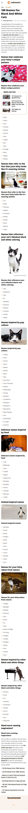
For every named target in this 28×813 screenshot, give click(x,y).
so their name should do (15, 43)
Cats (2, 7)
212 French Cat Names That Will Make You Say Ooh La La (18, 103)
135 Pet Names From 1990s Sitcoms (13, 768)
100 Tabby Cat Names (16, 110)
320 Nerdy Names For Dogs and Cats (13, 781)
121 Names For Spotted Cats (17, 97)
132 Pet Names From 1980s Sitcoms (13, 772)
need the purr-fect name (10, 35)
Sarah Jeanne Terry (8, 20)
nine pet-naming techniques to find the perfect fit (12, 758)
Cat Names (8, 7)
